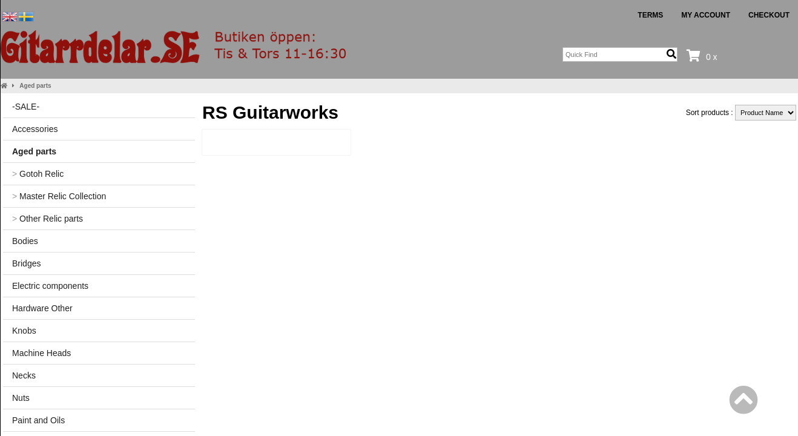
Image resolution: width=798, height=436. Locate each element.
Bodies (25, 241)
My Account (705, 15)
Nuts (21, 398)
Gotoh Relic (38, 174)
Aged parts (35, 85)
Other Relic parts (47, 218)
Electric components (50, 286)
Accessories (35, 129)
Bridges (26, 263)
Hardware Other (42, 308)
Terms (650, 15)
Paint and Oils (38, 420)
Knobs (24, 330)
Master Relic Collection (59, 196)
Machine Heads (41, 353)
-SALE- (25, 106)
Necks (24, 375)
